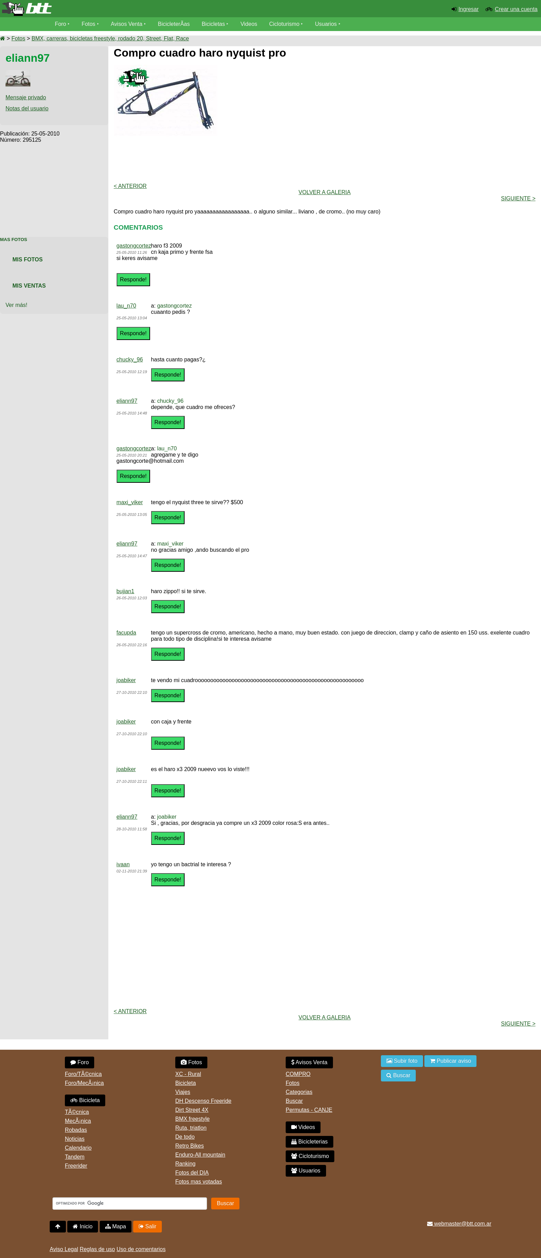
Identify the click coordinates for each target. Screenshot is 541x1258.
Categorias (299, 1092)
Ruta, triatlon (191, 1128)
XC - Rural (188, 1074)
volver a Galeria (324, 192)
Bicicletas (214, 24)
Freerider (76, 1166)
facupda (126, 633)
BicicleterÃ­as (174, 24)
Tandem (75, 1157)
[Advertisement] (54, 186)
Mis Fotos (27, 259)
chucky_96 (130, 359)
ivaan (123, 864)
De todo (185, 1137)
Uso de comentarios (141, 1249)
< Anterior (130, 186)
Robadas (76, 1130)
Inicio (82, 1226)
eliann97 (127, 401)
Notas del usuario (27, 108)
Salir (147, 1226)
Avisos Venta (127, 24)
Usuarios (326, 24)
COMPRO (298, 1074)
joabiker (126, 680)
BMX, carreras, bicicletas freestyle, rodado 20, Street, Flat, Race (110, 38)
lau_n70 (126, 306)
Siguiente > (518, 198)
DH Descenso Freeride (203, 1101)
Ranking (185, 1164)
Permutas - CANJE (309, 1110)
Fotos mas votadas (198, 1182)
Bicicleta (85, 1100)
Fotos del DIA (192, 1173)
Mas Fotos (13, 239)
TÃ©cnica (77, 1112)
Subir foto (401, 1061)
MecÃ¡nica (78, 1121)
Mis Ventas (29, 286)
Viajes (182, 1092)
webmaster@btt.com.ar (459, 1224)
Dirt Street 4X (191, 1110)
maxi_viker (130, 502)
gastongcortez (134, 246)
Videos (249, 24)
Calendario (78, 1148)
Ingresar (469, 9)
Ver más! (16, 305)
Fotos (89, 24)
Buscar (294, 1101)
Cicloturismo (284, 24)
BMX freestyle (192, 1119)
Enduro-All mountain (200, 1155)
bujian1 (126, 591)
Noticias (75, 1139)
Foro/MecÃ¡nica (84, 1083)
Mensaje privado (26, 97)
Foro (60, 24)
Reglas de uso (97, 1249)
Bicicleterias (309, 1142)
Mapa (115, 1226)
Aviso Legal (64, 1249)
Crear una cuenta (516, 9)
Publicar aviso (450, 1061)
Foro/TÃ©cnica (83, 1074)
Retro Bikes (189, 1146)
